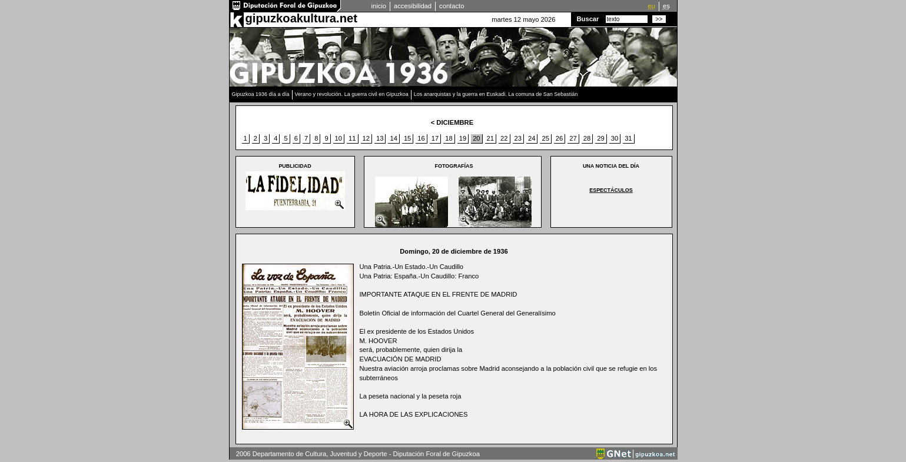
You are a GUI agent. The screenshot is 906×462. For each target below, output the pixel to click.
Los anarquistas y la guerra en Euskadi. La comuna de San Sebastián (496, 94)
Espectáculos (611, 190)
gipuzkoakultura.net (301, 18)
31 (628, 138)
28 (586, 138)
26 (559, 138)
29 (600, 138)
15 (407, 138)
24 (531, 138)
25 (545, 138)
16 (420, 138)
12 (366, 138)
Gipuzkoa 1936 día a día (261, 94)
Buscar (588, 18)
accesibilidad (413, 5)
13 (379, 138)
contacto (451, 5)
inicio (379, 5)
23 (518, 138)
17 (435, 138)
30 (614, 138)
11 (352, 138)
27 (572, 138)
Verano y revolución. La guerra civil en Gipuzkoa (352, 94)
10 (338, 138)
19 (462, 138)
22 (503, 138)
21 (490, 138)
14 (393, 138)
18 (448, 138)
